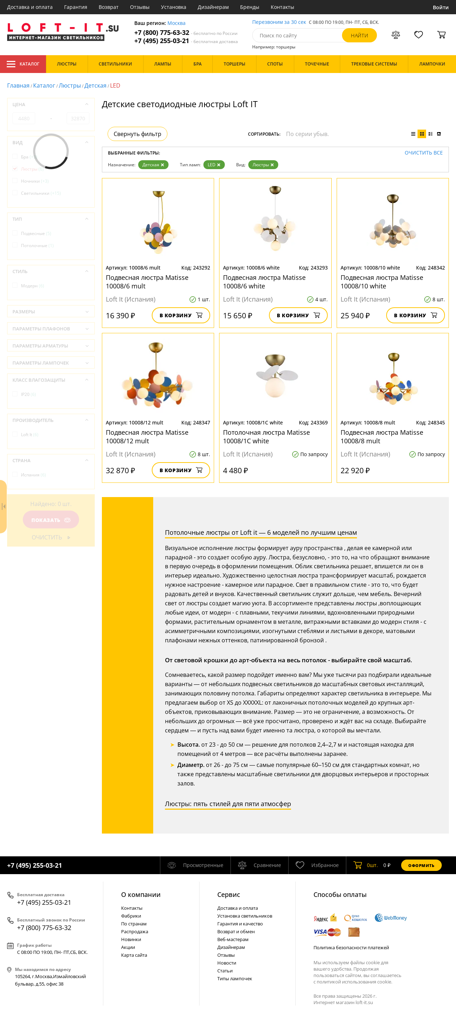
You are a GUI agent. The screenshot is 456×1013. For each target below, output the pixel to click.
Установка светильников (244, 916)
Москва (176, 23)
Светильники (41, 193)
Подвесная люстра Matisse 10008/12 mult (147, 436)
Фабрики (131, 916)
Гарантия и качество (240, 923)
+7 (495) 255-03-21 (186, 41)
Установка (173, 7)
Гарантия (75, 7)
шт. (365, 865)
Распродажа (134, 931)
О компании (141, 894)
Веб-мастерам (233, 939)
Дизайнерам (213, 7)
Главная (18, 85)
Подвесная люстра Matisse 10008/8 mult (382, 436)
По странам (134, 923)
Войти (441, 7)
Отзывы (140, 7)
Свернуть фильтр (137, 134)
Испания (33, 475)
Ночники (35, 181)
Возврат (109, 7)
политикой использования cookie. (354, 981)
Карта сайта (134, 955)
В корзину (181, 315)
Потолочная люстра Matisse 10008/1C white (266, 436)
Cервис (228, 894)
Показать (51, 520)
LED (214, 165)
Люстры (70, 85)
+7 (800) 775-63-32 (186, 32)
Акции (128, 947)
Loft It (29, 435)
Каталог (23, 64)
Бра (29, 157)
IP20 (28, 394)
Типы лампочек (234, 978)
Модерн (32, 286)
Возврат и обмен (236, 931)
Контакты (282, 7)
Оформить (421, 865)
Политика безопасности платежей (351, 947)
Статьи (225, 970)
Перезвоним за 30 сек (279, 22)
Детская (95, 85)
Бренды (249, 7)
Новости (226, 963)
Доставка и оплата (30, 7)
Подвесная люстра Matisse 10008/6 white (264, 281)
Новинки (131, 939)
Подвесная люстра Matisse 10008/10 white (382, 281)
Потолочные (37, 245)
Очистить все (424, 153)
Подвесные (36, 233)
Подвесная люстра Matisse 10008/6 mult (147, 281)
